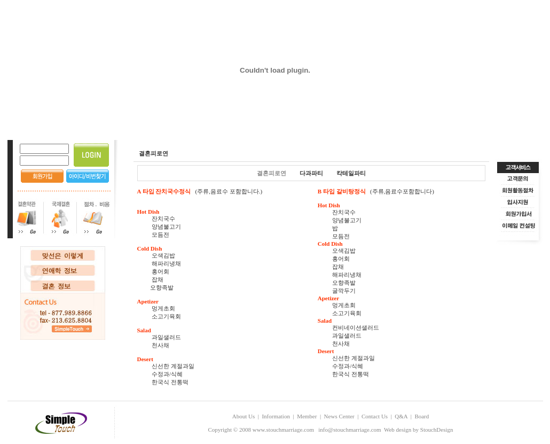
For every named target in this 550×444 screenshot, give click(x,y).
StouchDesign (436, 429)
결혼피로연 (271, 173)
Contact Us (375, 416)
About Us (243, 416)
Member (307, 416)
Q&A (401, 416)
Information (276, 416)
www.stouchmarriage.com (283, 429)
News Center (339, 416)
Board (421, 416)
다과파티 (311, 173)
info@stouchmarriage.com (349, 429)
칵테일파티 (351, 173)
